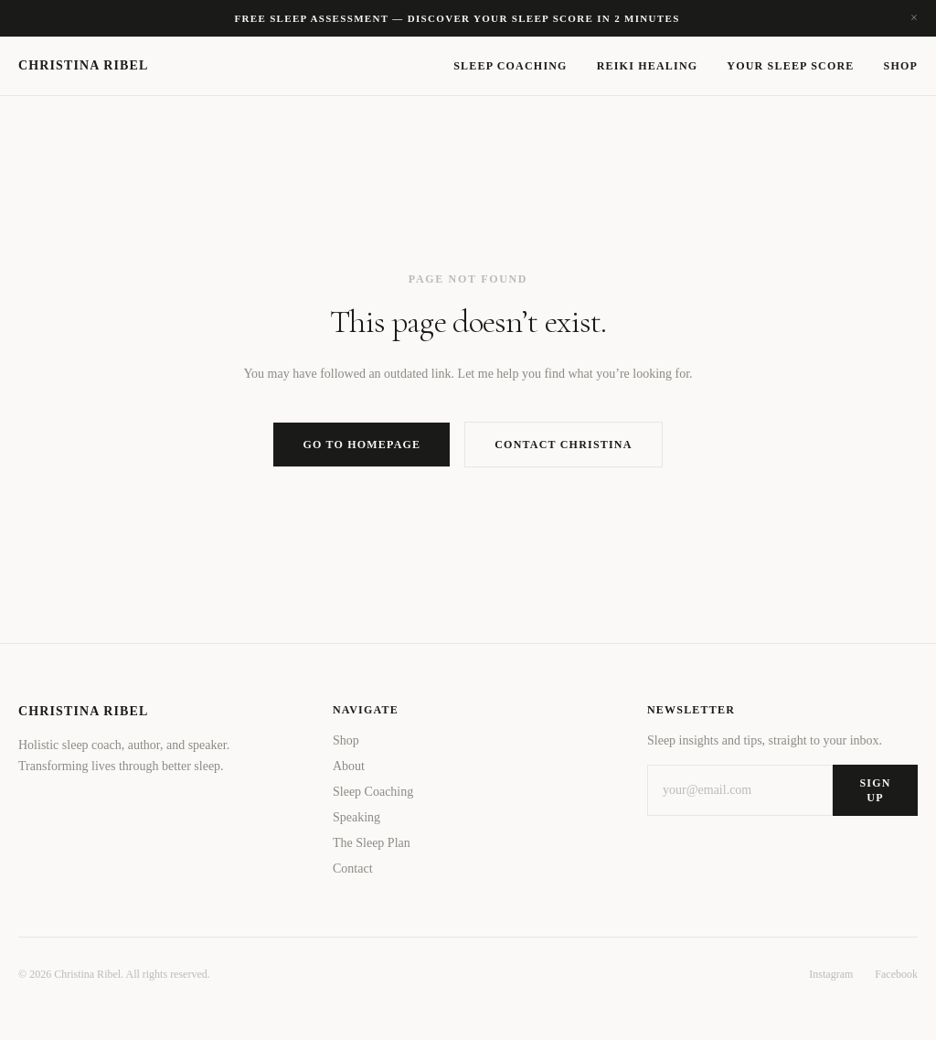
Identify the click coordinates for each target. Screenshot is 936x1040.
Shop (901, 65)
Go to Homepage (361, 444)
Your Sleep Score (790, 65)
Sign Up (874, 790)
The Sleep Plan (371, 843)
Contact (353, 868)
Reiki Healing (647, 65)
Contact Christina (563, 444)
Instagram (831, 974)
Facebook (896, 974)
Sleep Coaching (510, 65)
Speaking (356, 817)
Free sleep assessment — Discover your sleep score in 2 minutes (456, 18)
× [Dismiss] (914, 18)
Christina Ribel (83, 65)
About (349, 766)
